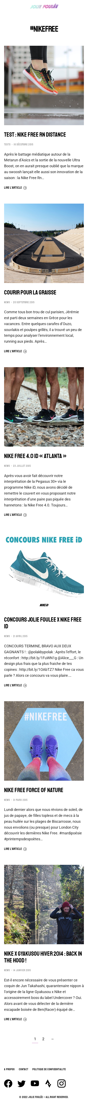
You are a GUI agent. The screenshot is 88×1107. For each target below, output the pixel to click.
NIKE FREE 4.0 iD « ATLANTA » (35, 456)
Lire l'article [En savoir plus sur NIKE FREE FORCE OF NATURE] (15, 849)
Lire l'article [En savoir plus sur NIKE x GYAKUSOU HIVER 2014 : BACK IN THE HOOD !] (15, 1019)
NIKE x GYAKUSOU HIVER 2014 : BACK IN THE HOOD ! (43, 957)
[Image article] (44, 85)
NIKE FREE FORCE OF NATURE (33, 790)
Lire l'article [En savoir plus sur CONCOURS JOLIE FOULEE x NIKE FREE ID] (15, 685)
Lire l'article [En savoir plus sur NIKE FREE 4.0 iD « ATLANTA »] (15, 515)
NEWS (7, 302)
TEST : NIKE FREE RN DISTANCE (35, 134)
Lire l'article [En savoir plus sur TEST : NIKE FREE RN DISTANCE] (15, 188)
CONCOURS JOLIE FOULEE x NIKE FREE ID (43, 623)
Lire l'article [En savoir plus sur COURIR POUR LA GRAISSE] (15, 351)
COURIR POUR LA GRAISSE (30, 292)
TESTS (7, 144)
